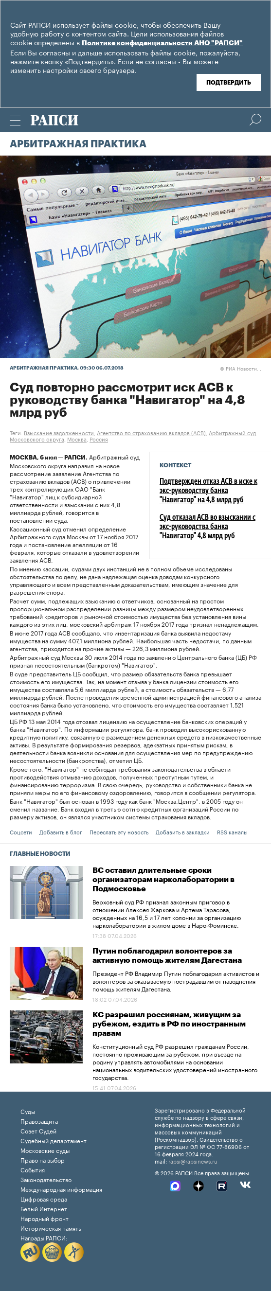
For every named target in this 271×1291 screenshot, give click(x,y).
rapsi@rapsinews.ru (192, 1160)
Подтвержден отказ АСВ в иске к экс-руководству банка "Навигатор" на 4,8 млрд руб (208, 491)
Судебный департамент (53, 1140)
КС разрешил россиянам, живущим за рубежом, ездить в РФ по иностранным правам (169, 1024)
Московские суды (45, 1149)
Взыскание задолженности (59, 432)
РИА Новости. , (240, 368)
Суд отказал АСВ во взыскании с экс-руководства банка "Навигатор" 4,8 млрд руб (207, 527)
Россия (99, 438)
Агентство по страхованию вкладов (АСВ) (151, 432)
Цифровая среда (43, 1198)
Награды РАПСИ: (44, 1237)
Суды (27, 1110)
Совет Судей (38, 1130)
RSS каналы (232, 831)
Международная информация (61, 1188)
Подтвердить (228, 83)
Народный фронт (44, 1217)
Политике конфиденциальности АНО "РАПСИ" (162, 43)
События (32, 1169)
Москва (77, 438)
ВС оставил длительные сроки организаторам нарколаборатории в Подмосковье (163, 880)
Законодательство (46, 1179)
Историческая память (50, 1227)
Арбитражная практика (78, 144)
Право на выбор (42, 1159)
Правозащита (39, 1120)
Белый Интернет (43, 1208)
